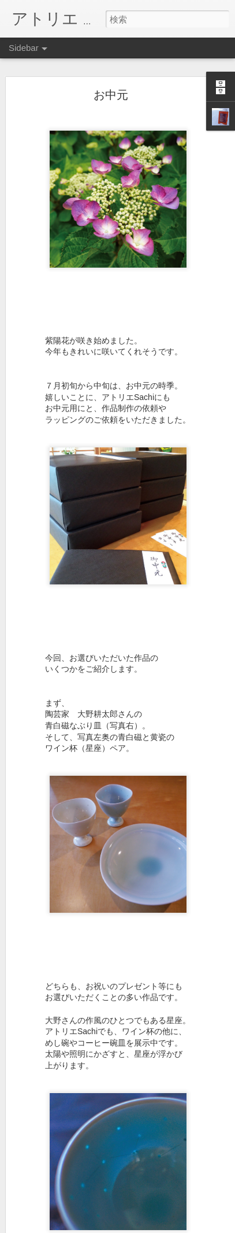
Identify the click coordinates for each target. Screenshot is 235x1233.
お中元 (111, 94)
